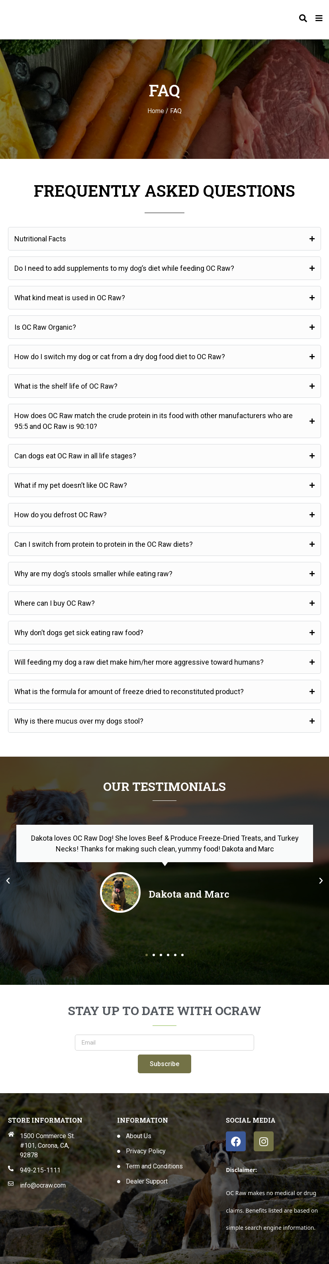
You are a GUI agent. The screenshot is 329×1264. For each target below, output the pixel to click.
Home (155, 111)
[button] (8, 881)
